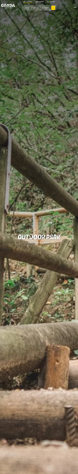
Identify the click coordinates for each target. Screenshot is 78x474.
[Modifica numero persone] (45, 7)
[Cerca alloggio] (53, 8)
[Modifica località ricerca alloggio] (26, 7)
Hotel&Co (27, 1)
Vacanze (51, 2)
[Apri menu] (75, 6)
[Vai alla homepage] (8, 6)
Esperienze (39, 1)
